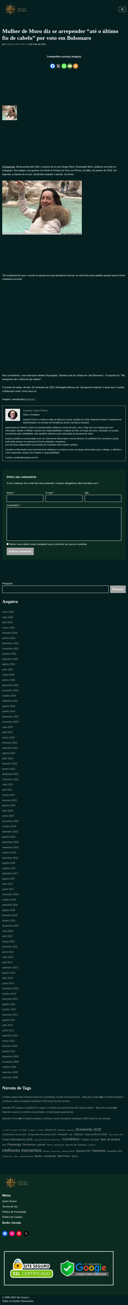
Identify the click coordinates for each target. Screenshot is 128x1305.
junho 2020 (8, 816)
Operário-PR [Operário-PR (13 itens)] (83, 1152)
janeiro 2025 (8, 680)
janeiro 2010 (8, 1052)
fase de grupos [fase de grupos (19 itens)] (110, 1140)
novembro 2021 (10, 780)
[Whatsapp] (64, 64)
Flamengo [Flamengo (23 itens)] (14, 1145)
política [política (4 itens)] (16, 1158)
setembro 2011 (10, 1016)
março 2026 (8, 628)
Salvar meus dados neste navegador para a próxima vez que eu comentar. (48, 544)
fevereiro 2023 (9, 743)
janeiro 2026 (8, 638)
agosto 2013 (8, 974)
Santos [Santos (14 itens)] (38, 1157)
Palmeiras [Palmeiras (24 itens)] (99, 1152)
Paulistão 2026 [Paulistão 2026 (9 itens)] (114, 1152)
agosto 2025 (8, 664)
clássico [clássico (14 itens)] (78, 1135)
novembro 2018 (10, 848)
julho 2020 (7, 811)
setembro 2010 (10, 1037)
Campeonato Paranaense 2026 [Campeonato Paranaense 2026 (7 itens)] (42, 1136)
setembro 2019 (10, 832)
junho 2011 (8, 1031)
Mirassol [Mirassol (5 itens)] (46, 1153)
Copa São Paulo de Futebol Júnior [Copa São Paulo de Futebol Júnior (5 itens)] (47, 1141)
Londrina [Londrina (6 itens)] (91, 1146)
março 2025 (8, 675)
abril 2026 (7, 622)
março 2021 (8, 795)
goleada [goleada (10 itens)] (41, 1146)
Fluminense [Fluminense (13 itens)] (29, 1145)
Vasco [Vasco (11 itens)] (74, 1157)
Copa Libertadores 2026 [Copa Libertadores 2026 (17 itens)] (17, 1140)
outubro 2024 (9, 696)
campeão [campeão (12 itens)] (62, 1135)
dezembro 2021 (10, 775)
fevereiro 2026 (9, 633)
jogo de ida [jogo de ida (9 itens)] (71, 1146)
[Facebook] (52, 64)
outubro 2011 (9, 1010)
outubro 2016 (9, 900)
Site (87, 493)
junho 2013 (8, 984)
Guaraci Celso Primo (16, 44)
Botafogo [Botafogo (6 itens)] (61, 1131)
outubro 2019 (9, 827)
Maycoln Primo (10, 1120)
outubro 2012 (9, 995)
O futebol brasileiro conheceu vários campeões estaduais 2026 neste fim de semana (66, 1120)
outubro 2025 (9, 654)
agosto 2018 (8, 864)
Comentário (13, 505)
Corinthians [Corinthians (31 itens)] (70, 1141)
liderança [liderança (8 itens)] (82, 1146)
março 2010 (8, 1042)
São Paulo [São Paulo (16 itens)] (63, 1157)
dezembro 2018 (10, 843)
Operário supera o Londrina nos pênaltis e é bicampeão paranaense (38, 1113)
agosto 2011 (8, 1021)
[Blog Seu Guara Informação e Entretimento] (17, 9)
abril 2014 (7, 963)
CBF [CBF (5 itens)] (71, 1136)
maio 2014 (7, 958)
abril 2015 (7, 937)
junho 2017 (8, 890)
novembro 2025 (10, 649)
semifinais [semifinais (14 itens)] (50, 1157)
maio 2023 (7, 727)
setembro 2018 (10, 858)
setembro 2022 (10, 748)
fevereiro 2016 (9, 916)
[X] (58, 64)
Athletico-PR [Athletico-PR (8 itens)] (50, 1131)
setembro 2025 (10, 659)
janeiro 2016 (8, 921)
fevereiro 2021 (9, 801)
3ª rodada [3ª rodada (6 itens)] (23, 1131)
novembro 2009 (10, 1063)
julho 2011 (7, 1026)
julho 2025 (7, 670)
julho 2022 (7, 759)
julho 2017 (7, 885)
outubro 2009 (9, 1068)
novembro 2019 (10, 822)
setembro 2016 (10, 905)
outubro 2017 (9, 869)
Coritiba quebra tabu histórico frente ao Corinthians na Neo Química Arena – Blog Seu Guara (51, 1098)
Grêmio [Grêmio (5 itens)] (50, 1146)
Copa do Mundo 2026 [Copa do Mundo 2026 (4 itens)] (115, 1136)
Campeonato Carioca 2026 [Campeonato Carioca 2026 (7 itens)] (14, 1136)
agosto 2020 (8, 806)
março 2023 (8, 738)
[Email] (69, 64)
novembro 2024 (10, 691)
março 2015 (8, 942)
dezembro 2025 (10, 643)
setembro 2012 (10, 1000)
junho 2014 (8, 953)
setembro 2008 (10, 1078)
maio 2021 (7, 785)
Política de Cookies (12, 1218)
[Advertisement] (64, 85)
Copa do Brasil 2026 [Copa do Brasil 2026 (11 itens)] (96, 1135)
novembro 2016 (10, 895)
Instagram (30, 399)
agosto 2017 (8, 879)
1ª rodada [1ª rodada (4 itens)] (5, 1131)
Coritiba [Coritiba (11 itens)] (85, 1141)
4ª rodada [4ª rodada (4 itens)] (31, 1131)
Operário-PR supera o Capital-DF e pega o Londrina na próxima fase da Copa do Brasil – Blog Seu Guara (57, 1109)
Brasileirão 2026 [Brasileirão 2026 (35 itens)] (88, 1131)
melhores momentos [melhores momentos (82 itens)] (21, 1151)
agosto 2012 (8, 1005)
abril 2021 (7, 790)
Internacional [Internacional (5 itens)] (59, 1146)
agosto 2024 (8, 706)
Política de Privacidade (14, 1213)
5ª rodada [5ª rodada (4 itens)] (39, 1131)
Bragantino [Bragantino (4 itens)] (71, 1131)
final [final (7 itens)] (4, 1146)
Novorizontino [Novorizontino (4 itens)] (55, 1152)
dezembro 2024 (10, 685)
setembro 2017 (10, 874)
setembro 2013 (10, 968)
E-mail (50, 493)
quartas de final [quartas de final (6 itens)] (26, 1158)
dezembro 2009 (10, 1058)
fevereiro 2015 (9, 947)
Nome (10, 493)
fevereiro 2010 (9, 1047)
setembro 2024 (10, 701)
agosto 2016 (8, 911)
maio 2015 (7, 932)
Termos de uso (10, 1208)
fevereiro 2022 (9, 764)
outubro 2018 (9, 853)
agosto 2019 (8, 837)
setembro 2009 (10, 1073)
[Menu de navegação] (122, 9)
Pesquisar (7, 584)
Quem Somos (9, 1202)
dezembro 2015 (10, 927)
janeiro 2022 (8, 769)
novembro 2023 (10, 722)
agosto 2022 (8, 753)
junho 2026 (8, 612)
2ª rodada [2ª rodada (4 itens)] (13, 1131)
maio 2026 (7, 617)
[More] (75, 64)
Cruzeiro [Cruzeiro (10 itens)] (95, 1141)
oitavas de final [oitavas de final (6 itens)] (68, 1152)
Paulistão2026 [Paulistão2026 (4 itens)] (7, 1158)
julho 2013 (7, 979)
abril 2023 (7, 733)
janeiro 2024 (8, 712)
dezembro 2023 (10, 717)
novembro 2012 (10, 989)
